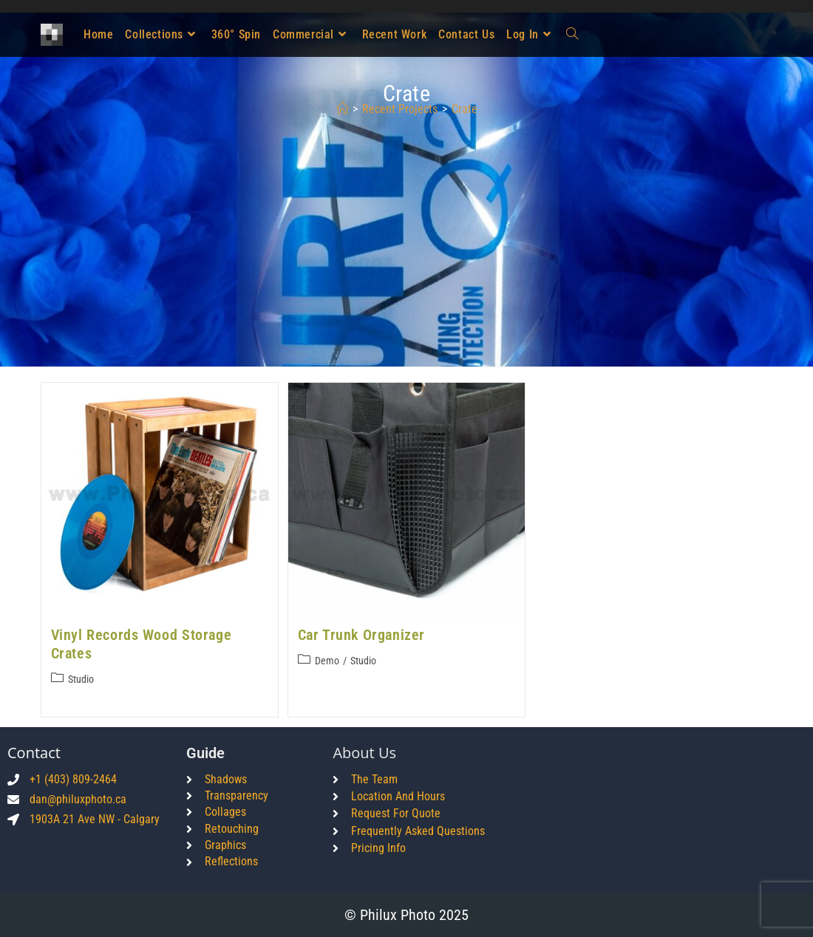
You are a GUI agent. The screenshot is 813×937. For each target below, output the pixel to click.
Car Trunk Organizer (361, 635)
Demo (327, 661)
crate (464, 109)
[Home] (342, 109)
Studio (81, 679)
